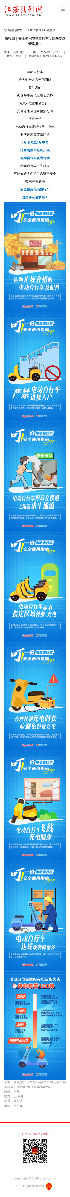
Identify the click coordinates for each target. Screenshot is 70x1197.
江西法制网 (34, 30)
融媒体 (50, 30)
